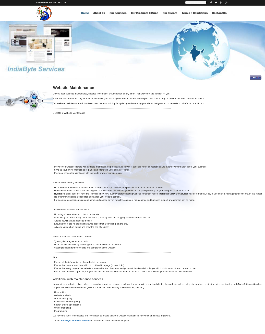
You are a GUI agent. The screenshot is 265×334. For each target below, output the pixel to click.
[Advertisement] (154, 140)
